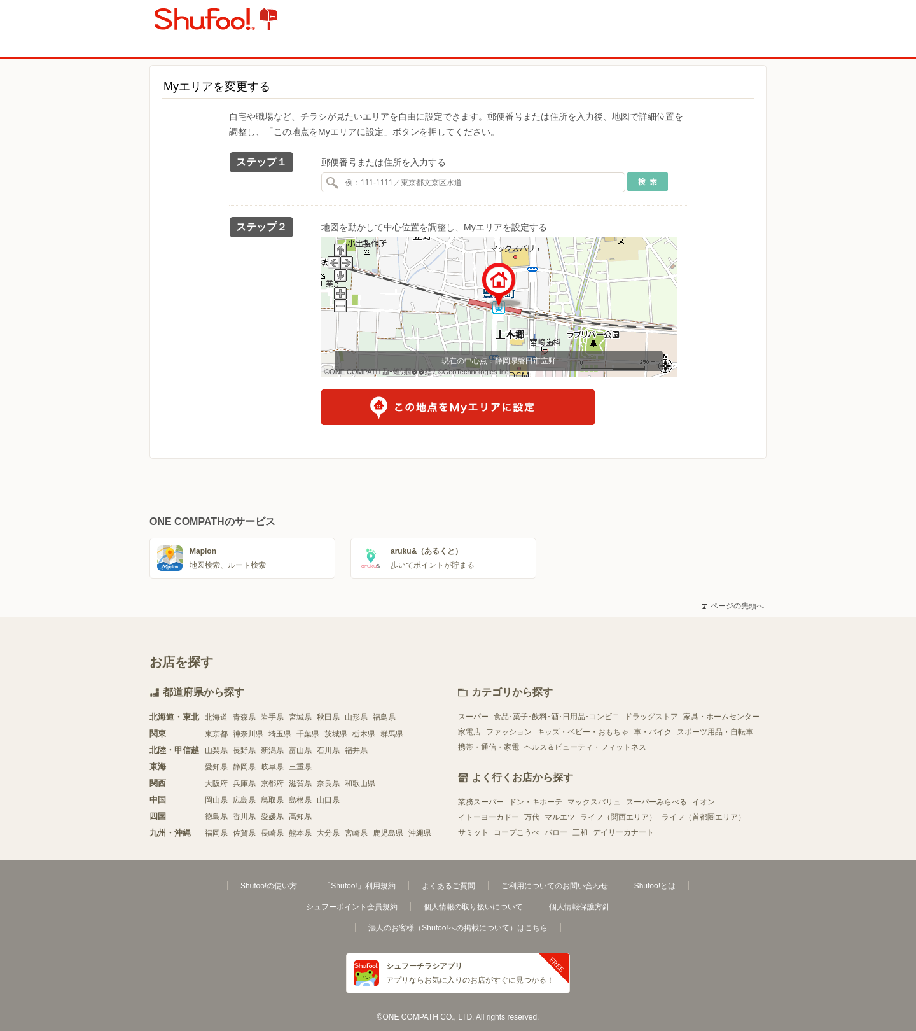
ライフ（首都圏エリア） (704, 817)
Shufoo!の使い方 (268, 885)
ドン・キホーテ (535, 801)
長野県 (244, 750)
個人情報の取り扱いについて (473, 906)
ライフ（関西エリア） (618, 817)
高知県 (300, 816)
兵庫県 (244, 783)
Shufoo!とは (655, 885)
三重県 (300, 766)
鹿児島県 (388, 833)
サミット (473, 832)
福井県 (356, 750)
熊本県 (300, 833)
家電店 (469, 731)
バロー (556, 832)
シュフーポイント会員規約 (352, 906)
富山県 (300, 750)
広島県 (244, 800)
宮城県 (300, 717)
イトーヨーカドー (488, 817)
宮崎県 (356, 833)
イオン (703, 801)
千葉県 (307, 733)
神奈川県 (248, 733)
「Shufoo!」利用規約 (359, 885)
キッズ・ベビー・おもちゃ (582, 731)
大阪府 (216, 783)
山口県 (328, 800)
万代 (531, 817)
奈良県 (328, 783)
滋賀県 (300, 783)
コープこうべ (516, 832)
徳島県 (216, 816)
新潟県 (272, 750)
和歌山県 (360, 783)
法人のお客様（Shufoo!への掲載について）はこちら (457, 927)
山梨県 (216, 750)
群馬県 (391, 733)
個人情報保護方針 (579, 906)
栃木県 (363, 733)
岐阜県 (272, 766)
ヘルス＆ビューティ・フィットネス (585, 747)
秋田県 (328, 717)
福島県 (384, 717)
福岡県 (216, 833)
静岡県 (244, 766)
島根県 (300, 800)
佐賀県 (244, 833)
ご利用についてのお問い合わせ (554, 885)
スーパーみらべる (656, 801)
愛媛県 (272, 816)
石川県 (328, 750)
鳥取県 (272, 800)
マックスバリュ (594, 801)
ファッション (509, 731)
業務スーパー (481, 801)
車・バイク (653, 731)
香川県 (244, 816)
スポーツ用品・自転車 (715, 731)
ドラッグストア (651, 716)
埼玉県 (279, 733)
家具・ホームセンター (721, 716)
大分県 (328, 833)
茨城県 (335, 733)
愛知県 (216, 766)
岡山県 (216, 800)
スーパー (473, 716)
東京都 (216, 733)
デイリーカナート (623, 832)
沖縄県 (419, 833)
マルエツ (560, 817)
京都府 (272, 783)
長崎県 (272, 833)
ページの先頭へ (733, 605)
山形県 (356, 717)
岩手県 (272, 717)
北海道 (216, 717)
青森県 (244, 717)
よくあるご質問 (448, 885)
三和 (580, 832)
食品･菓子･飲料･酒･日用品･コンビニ (557, 716)
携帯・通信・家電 (488, 747)
